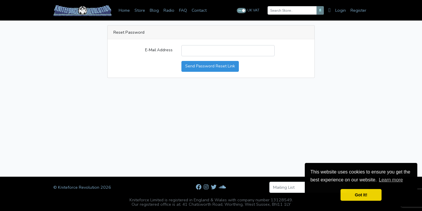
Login (340, 10)
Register (358, 10)
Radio (169, 10)
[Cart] (331, 10)
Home (124, 10)
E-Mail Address (159, 50)
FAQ (183, 10)
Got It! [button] (361, 195)
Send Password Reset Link (210, 66)
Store (140, 10)
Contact (199, 10)
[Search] (320, 10)
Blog (154, 10)
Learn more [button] (391, 179)
